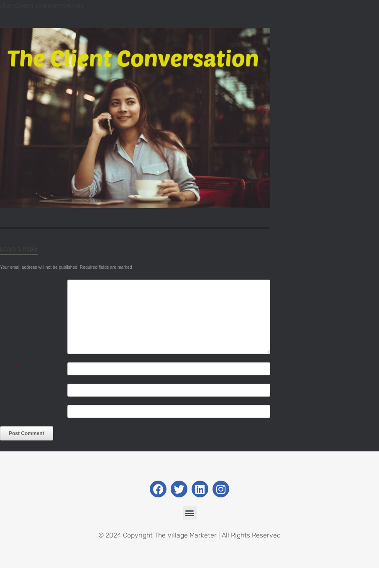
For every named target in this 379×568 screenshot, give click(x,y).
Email (8, 388)
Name (9, 367)
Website (10, 410)
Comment (13, 284)
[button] (190, 513)
